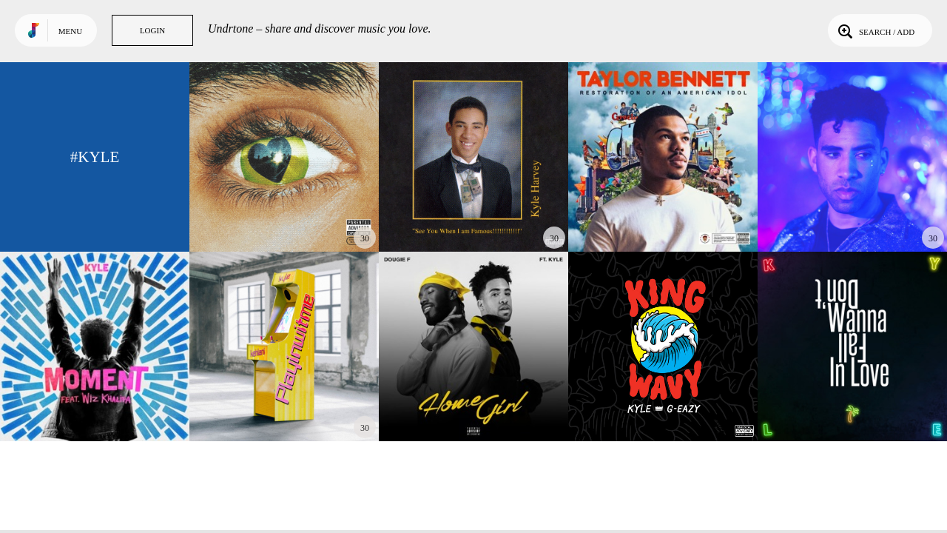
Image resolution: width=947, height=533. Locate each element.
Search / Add (874, 30)
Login (152, 30)
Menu (70, 31)
